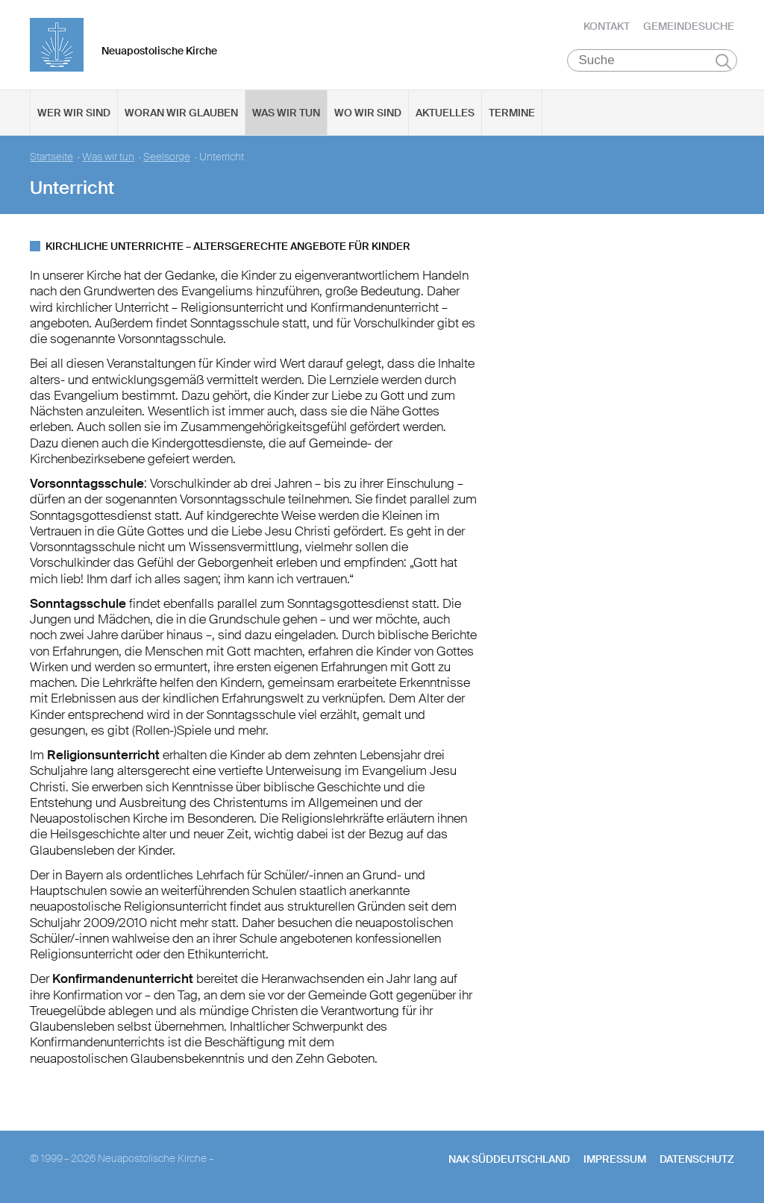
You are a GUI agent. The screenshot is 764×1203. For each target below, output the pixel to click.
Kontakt (606, 26)
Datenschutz (697, 1159)
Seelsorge (166, 157)
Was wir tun (286, 112)
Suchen (723, 61)
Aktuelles (445, 112)
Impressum (614, 1159)
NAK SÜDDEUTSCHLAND (509, 1159)
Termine (512, 112)
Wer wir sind (73, 112)
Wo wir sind (367, 112)
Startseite (51, 157)
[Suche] (652, 60)
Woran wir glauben (181, 112)
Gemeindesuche (688, 26)
